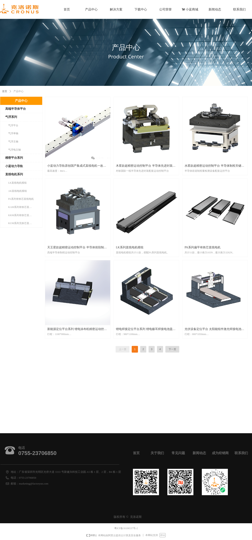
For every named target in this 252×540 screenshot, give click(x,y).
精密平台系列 (14, 157)
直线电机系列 (14, 174)
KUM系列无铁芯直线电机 (22, 223)
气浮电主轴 (14, 149)
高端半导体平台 (15, 108)
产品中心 (21, 100)
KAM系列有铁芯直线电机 (22, 207)
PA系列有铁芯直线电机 (21, 198)
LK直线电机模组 (17, 182)
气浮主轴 (13, 141)
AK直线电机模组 (17, 190)
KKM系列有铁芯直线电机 (22, 215)
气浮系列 (11, 117)
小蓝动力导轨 (14, 166)
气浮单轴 (13, 133)
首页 (4, 91)
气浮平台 (13, 125)
